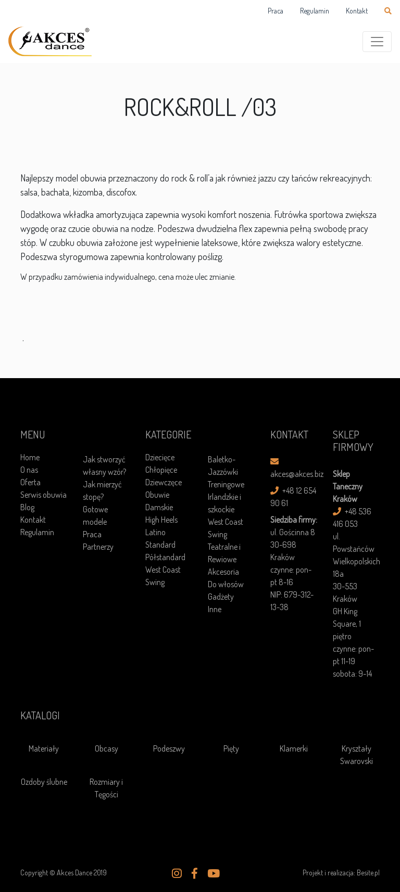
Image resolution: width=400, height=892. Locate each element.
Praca (275, 10)
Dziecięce (159, 457)
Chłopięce (161, 469)
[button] (177, 873)
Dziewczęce (163, 482)
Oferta (30, 482)
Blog (27, 507)
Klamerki (294, 748)
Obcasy (106, 748)
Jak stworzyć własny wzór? (104, 465)
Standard (160, 544)
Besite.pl (368, 872)
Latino (155, 532)
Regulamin (314, 10)
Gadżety (221, 596)
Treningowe (226, 484)
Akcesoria (223, 571)
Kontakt (357, 10)
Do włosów (226, 584)
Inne (214, 609)
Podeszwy (169, 748)
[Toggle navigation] (377, 41)
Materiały (44, 748)
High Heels (161, 519)
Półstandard (165, 557)
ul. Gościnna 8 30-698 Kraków (292, 544)
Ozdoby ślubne (44, 782)
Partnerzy (98, 546)
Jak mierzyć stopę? (102, 490)
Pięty (231, 748)
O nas (29, 469)
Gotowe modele (95, 515)
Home (30, 457)
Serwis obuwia (43, 494)
